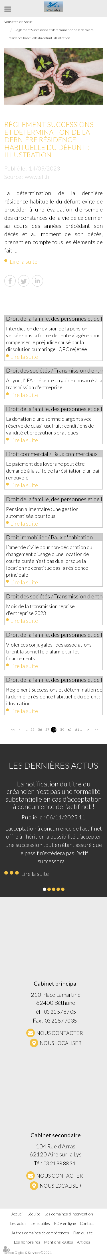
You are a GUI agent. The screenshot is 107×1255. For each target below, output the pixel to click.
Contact (87, 1223)
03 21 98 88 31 (59, 1163)
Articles (83, 1242)
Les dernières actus (53, 765)
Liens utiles (40, 1223)
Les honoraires (27, 1242)
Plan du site (83, 1232)
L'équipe (34, 1213)
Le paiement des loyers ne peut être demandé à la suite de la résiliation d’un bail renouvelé (53, 471)
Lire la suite (23, 261)
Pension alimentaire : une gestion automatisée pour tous (42, 512)
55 (32, 729)
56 (40, 729)
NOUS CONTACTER (59, 1033)
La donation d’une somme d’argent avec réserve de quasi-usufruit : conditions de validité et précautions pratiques (50, 426)
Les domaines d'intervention (69, 1213)
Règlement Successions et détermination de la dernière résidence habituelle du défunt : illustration (54, 696)
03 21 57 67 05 (60, 1012)
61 (77, 729)
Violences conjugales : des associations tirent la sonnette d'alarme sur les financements (49, 651)
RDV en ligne (65, 1223)
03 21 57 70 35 (61, 1020)
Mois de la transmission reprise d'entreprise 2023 (40, 609)
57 (47, 729)
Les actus (18, 1223)
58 (54, 729)
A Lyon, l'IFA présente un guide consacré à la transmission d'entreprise (54, 383)
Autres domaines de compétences (40, 1232)
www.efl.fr (37, 176)
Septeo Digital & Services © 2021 (28, 1252)
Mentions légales (58, 1242)
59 (62, 729)
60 (69, 729)
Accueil (17, 1213)
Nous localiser (61, 1043)
